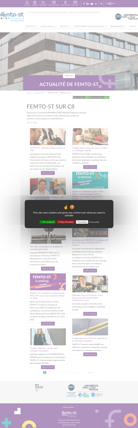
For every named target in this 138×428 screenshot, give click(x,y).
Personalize (82, 222)
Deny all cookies (66, 222)
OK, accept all (47, 222)
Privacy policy (94, 222)
